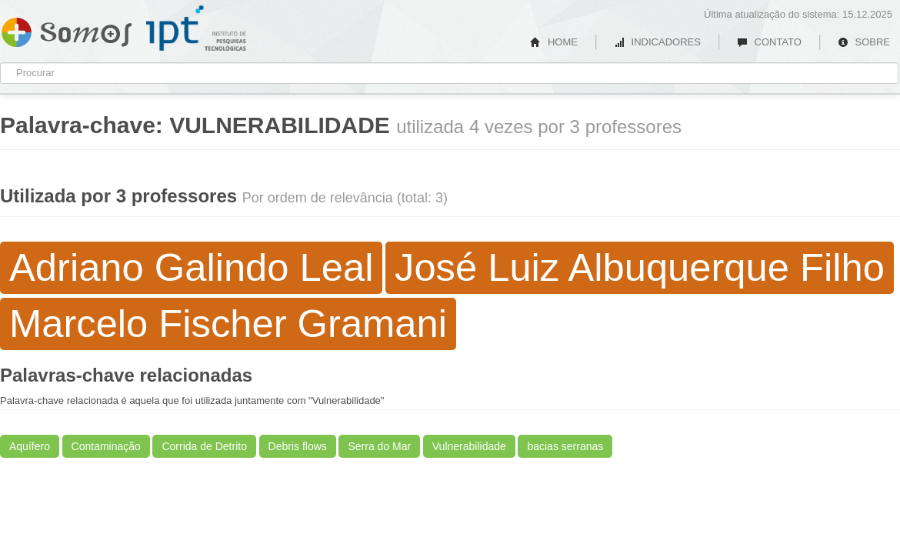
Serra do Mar (379, 446)
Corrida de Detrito (204, 446)
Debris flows (297, 446)
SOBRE (864, 42)
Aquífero (29, 446)
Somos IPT (66, 29)
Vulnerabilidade (469, 446)
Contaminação (106, 446)
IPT (196, 28)
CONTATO (769, 42)
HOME (554, 42)
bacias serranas (565, 446)
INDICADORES (657, 42)
